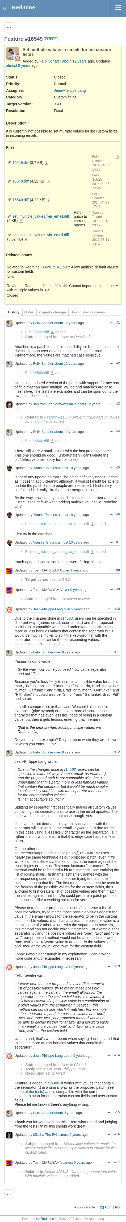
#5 (118, 467)
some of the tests (29, 1092)
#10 (117, 609)
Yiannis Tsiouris (45, 468)
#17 (117, 1162)
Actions (118, 266)
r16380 (53, 1083)
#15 (117, 1112)
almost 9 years (18, 65)
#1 (118, 322)
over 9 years (72, 570)
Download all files (118, 157)
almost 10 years (70, 468)
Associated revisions (88, 312)
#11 (117, 652)
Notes (28, 312)
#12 (117, 752)
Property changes (52, 312)
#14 (117, 1055)
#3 (118, 403)
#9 (118, 589)
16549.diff (20, 162)
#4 (118, 431)
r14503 (67, 618)
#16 (117, 1134)
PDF (118, 1207)
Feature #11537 (56, 267)
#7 (118, 542)
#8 (118, 570)
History (13, 312)
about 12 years (74, 61)
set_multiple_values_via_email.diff (40, 216)
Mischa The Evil (45, 1135)
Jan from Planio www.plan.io (55, 404)
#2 (118, 363)
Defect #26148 (55, 286)
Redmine (47, 1219)
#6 (118, 514)
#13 (117, 966)
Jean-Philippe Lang (70, 90)
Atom (108, 1207)
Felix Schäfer (50, 61)
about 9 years (74, 1056)
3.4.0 (58, 104)
